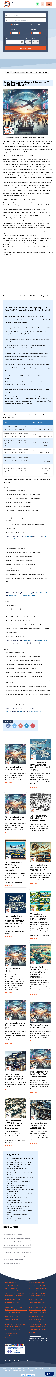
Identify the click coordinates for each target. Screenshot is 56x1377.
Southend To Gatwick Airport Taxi (38, 1288)
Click (48, 296)
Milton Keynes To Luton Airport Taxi (14, 1293)
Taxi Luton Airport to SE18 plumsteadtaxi (13, 1259)
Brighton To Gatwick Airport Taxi (37, 1310)
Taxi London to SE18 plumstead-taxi (12, 1263)
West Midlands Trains (42, 593)
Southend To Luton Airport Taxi (37, 1293)
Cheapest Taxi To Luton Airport (13, 1290)
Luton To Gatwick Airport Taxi (12, 1329)
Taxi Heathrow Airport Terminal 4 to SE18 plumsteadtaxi (16, 1245)
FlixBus (20, 711)
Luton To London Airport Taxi (12, 1326)
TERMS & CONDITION (11, 1334)
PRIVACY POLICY (9, 1335)
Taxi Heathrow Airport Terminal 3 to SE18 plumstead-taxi (17, 1241)
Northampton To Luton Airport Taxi (14, 1295)
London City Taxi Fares (11, 1321)
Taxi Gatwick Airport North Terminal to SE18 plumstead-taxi (17, 1256)
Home (8, 72)
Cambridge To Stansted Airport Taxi (38, 1326)
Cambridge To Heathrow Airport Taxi (14, 1312)
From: (9, 15)
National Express (22, 643)
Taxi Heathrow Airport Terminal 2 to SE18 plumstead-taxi (17, 1238)
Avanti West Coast (13, 595)
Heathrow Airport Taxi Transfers (13, 1302)
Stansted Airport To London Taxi (37, 1321)
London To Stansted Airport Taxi (37, 1324)
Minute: (35, 40)
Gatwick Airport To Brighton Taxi (37, 1312)
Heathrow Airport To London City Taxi (15, 1305)
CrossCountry (28, 536)
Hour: (28, 40)
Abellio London (17, 539)
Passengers (13, 29)
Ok (23, 1375)
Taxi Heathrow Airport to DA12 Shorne (19, 1162)
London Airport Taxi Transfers (12, 1319)
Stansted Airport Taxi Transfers (37, 1319)
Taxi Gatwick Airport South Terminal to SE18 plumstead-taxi (17, 1252)
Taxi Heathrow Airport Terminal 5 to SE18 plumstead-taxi (17, 1248)
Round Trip (37, 24)
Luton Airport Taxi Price (11, 1288)
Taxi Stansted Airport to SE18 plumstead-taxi (14, 1234)
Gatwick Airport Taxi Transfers (37, 1302)
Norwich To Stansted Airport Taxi (37, 1329)
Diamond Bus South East (29, 595)
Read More (8, 782)
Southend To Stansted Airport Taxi (38, 1290)
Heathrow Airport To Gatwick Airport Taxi (16, 1310)
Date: (7, 38)
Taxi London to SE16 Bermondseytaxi (12, 1231)
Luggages (33, 29)
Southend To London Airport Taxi (37, 1286)
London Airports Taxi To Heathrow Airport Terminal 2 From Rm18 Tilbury (30, 72)
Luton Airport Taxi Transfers (12, 1286)
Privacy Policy (30, 1375)
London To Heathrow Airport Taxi (13, 1307)
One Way (16, 24)
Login (49, 4)
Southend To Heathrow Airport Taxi (38, 1295)
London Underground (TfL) (35, 711)
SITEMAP (7, 1337)
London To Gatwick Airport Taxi (37, 1305)
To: (8, 20)
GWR (37, 536)
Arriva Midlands (28, 640)
